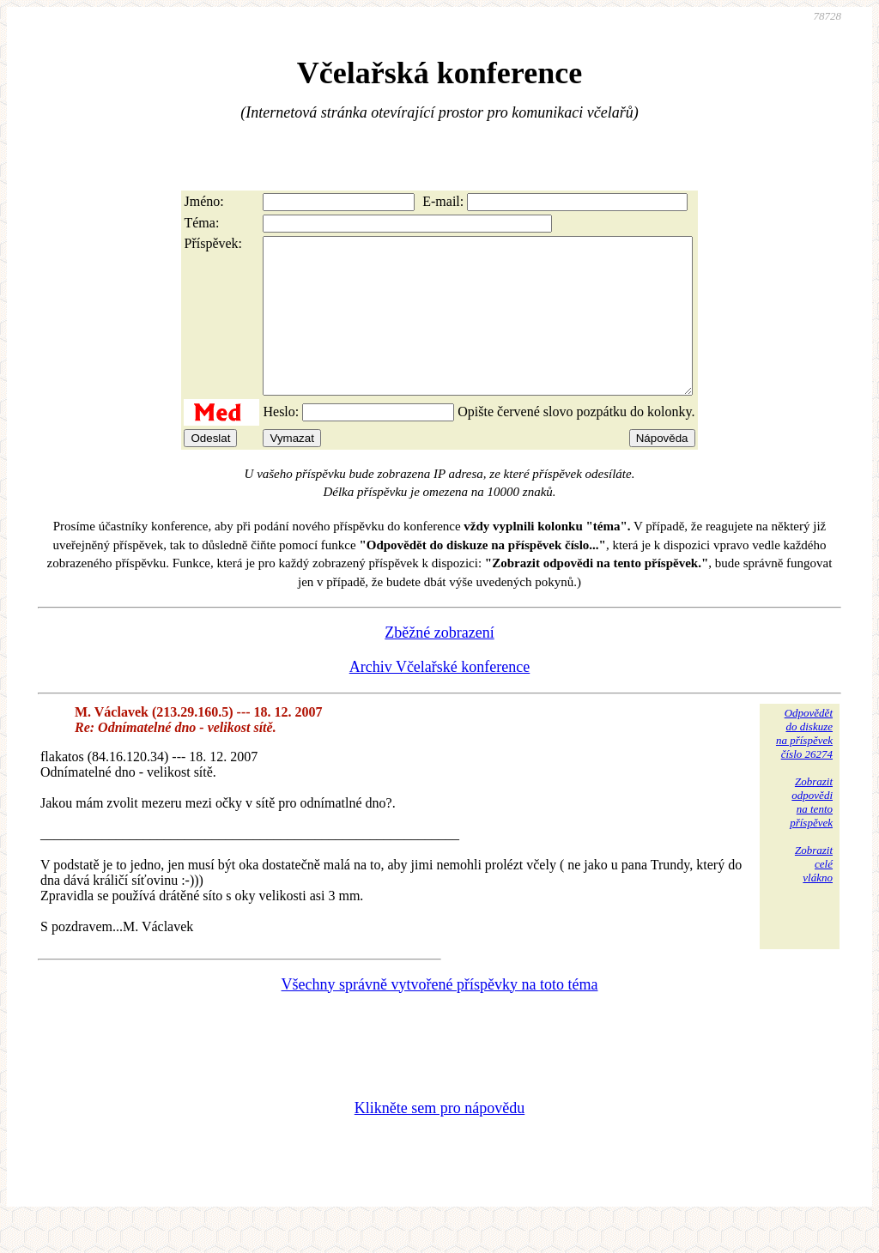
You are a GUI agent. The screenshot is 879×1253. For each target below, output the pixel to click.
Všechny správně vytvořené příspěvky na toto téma (440, 1015)
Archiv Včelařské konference (439, 697)
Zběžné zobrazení (439, 663)
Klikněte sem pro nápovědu (439, 1138)
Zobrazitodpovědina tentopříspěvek (811, 833)
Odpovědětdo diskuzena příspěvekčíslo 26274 (804, 764)
